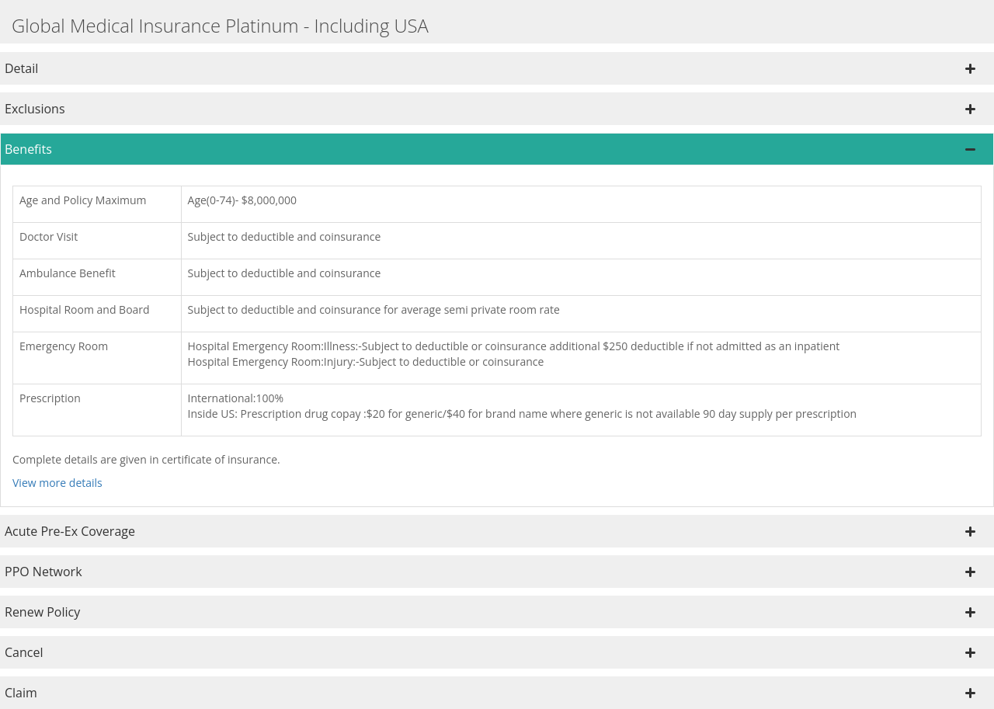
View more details (57, 482)
